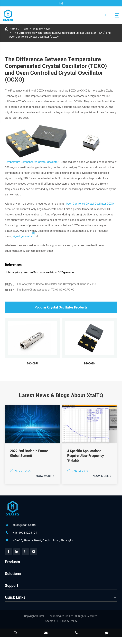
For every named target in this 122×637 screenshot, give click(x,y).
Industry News (41, 29)
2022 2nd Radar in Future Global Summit (29, 453)
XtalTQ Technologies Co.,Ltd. (56, 616)
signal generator (22, 236)
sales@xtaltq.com (24, 524)
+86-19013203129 (25, 532)
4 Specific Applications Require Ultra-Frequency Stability (85, 455)
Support (11, 585)
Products (12, 562)
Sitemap (50, 621)
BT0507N (89, 363)
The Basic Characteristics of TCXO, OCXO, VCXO (45, 288)
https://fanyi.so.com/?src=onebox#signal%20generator (41, 272)
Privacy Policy (68, 621)
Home (13, 29)
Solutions (13, 574)
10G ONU (32, 363)
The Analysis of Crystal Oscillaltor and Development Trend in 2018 (56, 283)
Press (25, 29)
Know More (45, 475)
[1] (33, 233)
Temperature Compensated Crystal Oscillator (31, 162)
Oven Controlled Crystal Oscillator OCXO (90, 203)
